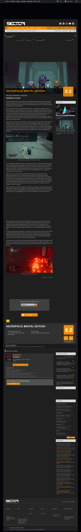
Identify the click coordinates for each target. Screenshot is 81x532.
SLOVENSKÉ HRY (28, 30)
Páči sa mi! (29, 315)
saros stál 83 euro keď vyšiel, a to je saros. (64, 459)
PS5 (62, 28)
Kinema (18, 1)
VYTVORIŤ (68, 437)
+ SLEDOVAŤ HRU (20, 364)
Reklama (18, 527)
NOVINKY (10, 28)
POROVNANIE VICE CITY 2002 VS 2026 (65, 447)
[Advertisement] (40, 50)
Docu (39, 1)
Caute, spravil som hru (61, 403)
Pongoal (31, 513)
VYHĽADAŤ (56, 30)
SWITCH (66, 28)
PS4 (16, 98)
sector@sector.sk (41, 529)
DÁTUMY (34, 30)
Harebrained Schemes (26, 359)
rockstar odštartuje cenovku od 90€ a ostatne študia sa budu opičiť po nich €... (65, 479)
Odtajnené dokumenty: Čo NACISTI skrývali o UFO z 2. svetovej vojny (69, 517)
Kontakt (22, 527)
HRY (27, 28)
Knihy (57, 430)
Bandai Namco (18, 359)
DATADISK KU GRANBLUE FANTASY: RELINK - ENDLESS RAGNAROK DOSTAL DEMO (65, 383)
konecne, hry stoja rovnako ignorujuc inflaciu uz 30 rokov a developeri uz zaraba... (65, 475)
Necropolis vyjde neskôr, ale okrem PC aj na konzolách (17, 374)
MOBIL (72, 28)
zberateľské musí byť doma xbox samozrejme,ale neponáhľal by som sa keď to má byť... (65, 492)
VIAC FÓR (73, 437)
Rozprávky (29, 1)
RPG (15, 360)
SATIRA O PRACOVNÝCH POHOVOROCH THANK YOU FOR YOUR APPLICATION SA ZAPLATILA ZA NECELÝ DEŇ (65, 377)
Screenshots (59, 424)
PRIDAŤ (63, 30)
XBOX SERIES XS (55, 28)
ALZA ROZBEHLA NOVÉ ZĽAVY (10, 37)
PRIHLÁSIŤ (13, 383)
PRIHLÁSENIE (69, 1)
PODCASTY (16, 30)
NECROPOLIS (60, 117)
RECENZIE (17, 28)
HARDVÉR (32, 28)
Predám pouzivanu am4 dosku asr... (64, 406)
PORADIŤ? (71, 30)
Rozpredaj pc (59, 412)
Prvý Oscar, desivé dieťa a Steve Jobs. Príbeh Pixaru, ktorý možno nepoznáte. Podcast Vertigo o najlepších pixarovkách (22, 521)
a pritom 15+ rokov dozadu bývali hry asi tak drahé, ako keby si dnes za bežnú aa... (64, 471)
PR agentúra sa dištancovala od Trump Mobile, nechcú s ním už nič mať (10, 518)
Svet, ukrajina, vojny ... (61, 433)
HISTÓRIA (11, 30)
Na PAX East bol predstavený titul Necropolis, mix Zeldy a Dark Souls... (20, 376)
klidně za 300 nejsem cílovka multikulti (63, 452)
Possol (47, 277)
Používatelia (71, 335)
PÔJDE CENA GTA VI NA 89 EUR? (63, 443)
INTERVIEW (21, 30)
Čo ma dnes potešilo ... (61, 427)
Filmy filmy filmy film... (61, 421)
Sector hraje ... (59, 418)
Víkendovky (43, 513)
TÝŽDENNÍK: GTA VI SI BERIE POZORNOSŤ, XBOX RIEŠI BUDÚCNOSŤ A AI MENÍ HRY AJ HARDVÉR (65, 363)
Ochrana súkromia (12, 527)
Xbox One (18, 98)
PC (48, 28)
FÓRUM (38, 28)
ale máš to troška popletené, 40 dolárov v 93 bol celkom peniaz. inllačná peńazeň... (65, 455)
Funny (35, 1)
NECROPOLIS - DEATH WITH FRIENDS (65, 133)
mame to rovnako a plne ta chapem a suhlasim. (65, 448)
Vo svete (65, 335)
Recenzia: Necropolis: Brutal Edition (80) (14, 370)
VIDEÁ (22, 28)
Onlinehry (23, 1)
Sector (7, 1)
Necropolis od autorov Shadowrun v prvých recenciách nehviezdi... (19, 373)
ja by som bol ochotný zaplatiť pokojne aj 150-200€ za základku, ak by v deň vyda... (65, 467)
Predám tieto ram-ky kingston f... (63, 409)
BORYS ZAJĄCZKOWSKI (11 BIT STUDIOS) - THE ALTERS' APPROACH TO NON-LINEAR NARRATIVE (65, 370)
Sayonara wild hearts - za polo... (63, 415)
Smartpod (12, 1)
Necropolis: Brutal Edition (11, 371)
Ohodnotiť (68, 341)
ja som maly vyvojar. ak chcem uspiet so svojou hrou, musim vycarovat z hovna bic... (65, 445)
